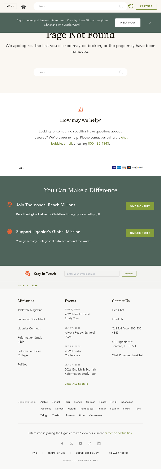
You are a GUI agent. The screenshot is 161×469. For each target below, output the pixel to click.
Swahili (127, 408)
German (90, 401)
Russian (102, 408)
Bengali (56, 401)
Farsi (67, 401)
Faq (35, 453)
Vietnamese (95, 415)
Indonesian (127, 401)
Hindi (113, 401)
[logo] (23, 6)
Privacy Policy (118, 453)
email (68, 143)
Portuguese (86, 408)
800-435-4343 (98, 143)
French (78, 401)
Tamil (138, 408)
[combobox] (74, 6)
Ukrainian (70, 415)
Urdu (82, 415)
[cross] (150, 22)
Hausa (102, 401)
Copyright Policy (87, 453)
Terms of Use (56, 453)
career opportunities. (118, 433)
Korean (59, 408)
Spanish (114, 408)
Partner (146, 6)
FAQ (21, 168)
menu (10, 6)
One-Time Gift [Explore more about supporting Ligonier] (140, 233)
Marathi (72, 408)
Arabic (44, 401)
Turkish (56, 415)
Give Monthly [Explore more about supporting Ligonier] (140, 206)
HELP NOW (127, 22)
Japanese (45, 408)
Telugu (44, 415)
